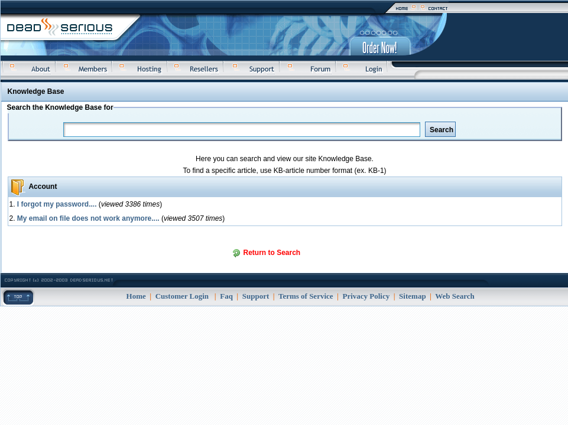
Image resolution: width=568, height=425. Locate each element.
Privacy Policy (366, 296)
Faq (226, 296)
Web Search (455, 296)
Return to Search (272, 253)
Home (136, 296)
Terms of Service (305, 296)
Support (256, 296)
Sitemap (412, 296)
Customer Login (182, 296)
